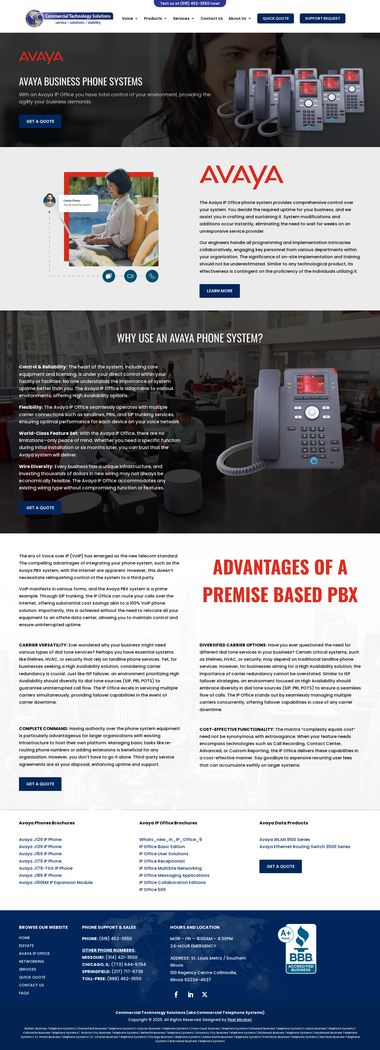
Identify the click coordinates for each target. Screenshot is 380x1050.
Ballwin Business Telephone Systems (50, 1028)
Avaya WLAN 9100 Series (284, 840)
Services (181, 18)
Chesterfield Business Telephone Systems (105, 1028)
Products (153, 18)
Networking (31, 962)
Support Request (322, 18)
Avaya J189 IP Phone (40, 875)
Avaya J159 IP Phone (40, 854)
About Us (237, 18)
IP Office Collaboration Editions (172, 882)
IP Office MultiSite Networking (170, 868)
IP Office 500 (152, 890)
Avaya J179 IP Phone (40, 861)
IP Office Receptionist (162, 861)
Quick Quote (276, 18)
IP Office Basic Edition (162, 847)
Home (24, 938)
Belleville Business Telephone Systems (167, 1033)
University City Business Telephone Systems (225, 1033)
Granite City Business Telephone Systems (110, 1033)
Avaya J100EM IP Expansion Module (56, 882)
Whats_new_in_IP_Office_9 (170, 840)
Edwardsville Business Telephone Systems (231, 1037)
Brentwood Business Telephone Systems (197, 1041)
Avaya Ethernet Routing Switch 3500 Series (304, 847)
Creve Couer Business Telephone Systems (219, 1028)
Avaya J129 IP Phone (40, 840)
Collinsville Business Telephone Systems (50, 1033)
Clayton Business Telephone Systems (162, 1028)
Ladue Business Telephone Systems (329, 1028)
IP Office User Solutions (163, 854)
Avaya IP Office (34, 954)
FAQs (24, 993)
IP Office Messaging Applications (174, 875)
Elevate (26, 946)
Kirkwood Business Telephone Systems (276, 1028)
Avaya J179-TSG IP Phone (46, 868)
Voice (127, 18)
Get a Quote (40, 121)
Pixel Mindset (239, 1019)
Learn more (219, 291)
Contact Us (212, 18)
